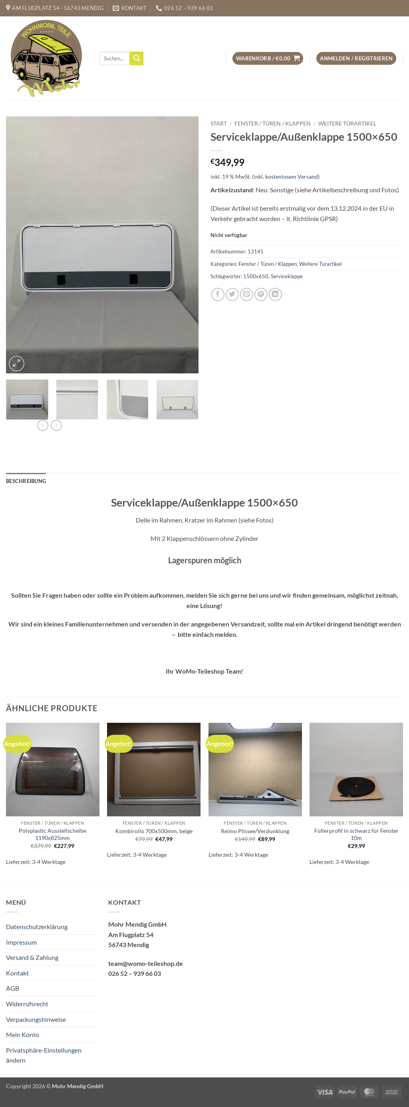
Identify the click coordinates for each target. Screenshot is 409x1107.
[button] (267, 58)
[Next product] (42, 425)
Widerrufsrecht (27, 1003)
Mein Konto (22, 1034)
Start (218, 123)
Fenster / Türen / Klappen (272, 123)
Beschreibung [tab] (26, 481)
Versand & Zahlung (32, 957)
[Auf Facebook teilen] (217, 294)
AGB (12, 988)
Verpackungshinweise (36, 1019)
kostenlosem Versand (291, 176)
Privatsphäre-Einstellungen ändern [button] (43, 1055)
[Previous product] (56, 425)
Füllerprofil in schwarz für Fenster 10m (356, 834)
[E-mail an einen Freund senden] (246, 294)
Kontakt (17, 973)
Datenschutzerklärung (37, 926)
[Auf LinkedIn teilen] (275, 294)
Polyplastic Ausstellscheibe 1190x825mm (52, 834)
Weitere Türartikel (347, 123)
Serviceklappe (287, 276)
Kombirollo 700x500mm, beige (154, 831)
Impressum (21, 942)
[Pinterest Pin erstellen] (261, 294)
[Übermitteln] (136, 58)
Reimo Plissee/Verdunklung (255, 831)
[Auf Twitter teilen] (232, 294)
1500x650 (255, 276)
